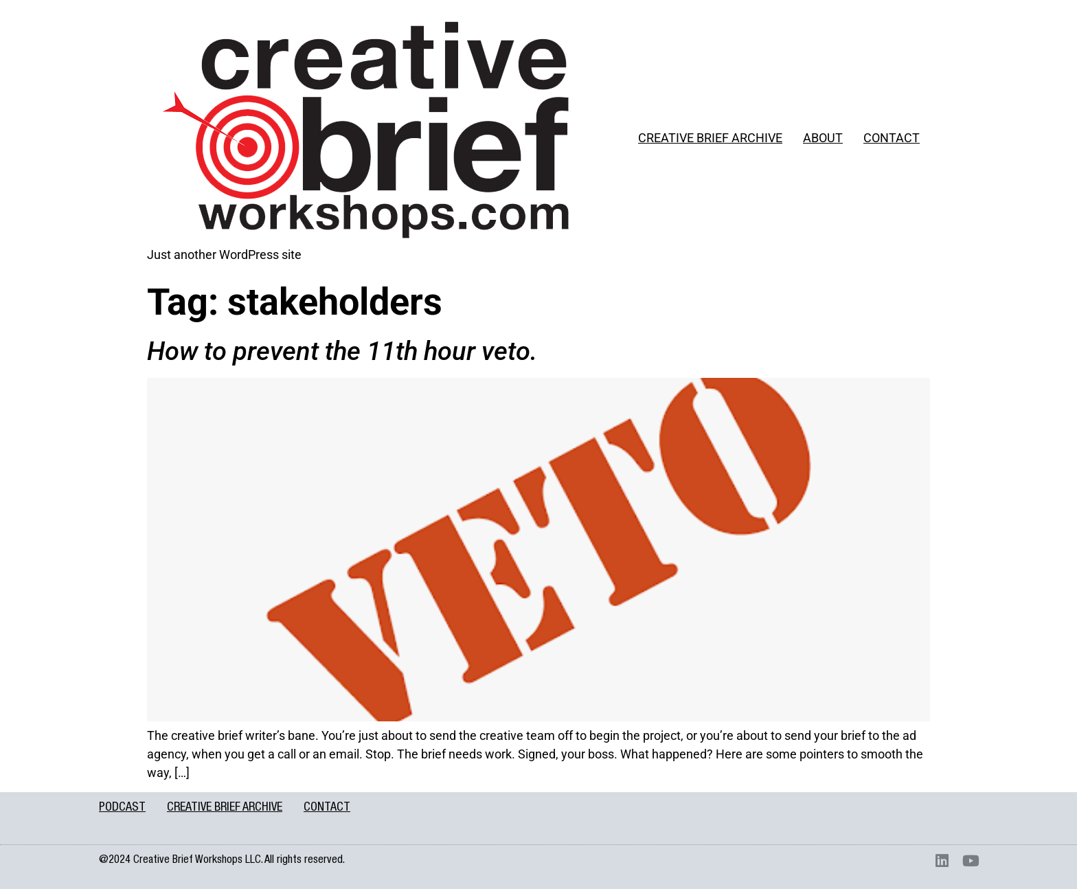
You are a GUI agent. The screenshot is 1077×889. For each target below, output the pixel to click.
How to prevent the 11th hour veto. (342, 351)
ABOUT (823, 138)
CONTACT (891, 138)
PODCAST (122, 808)
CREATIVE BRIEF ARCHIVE (710, 138)
